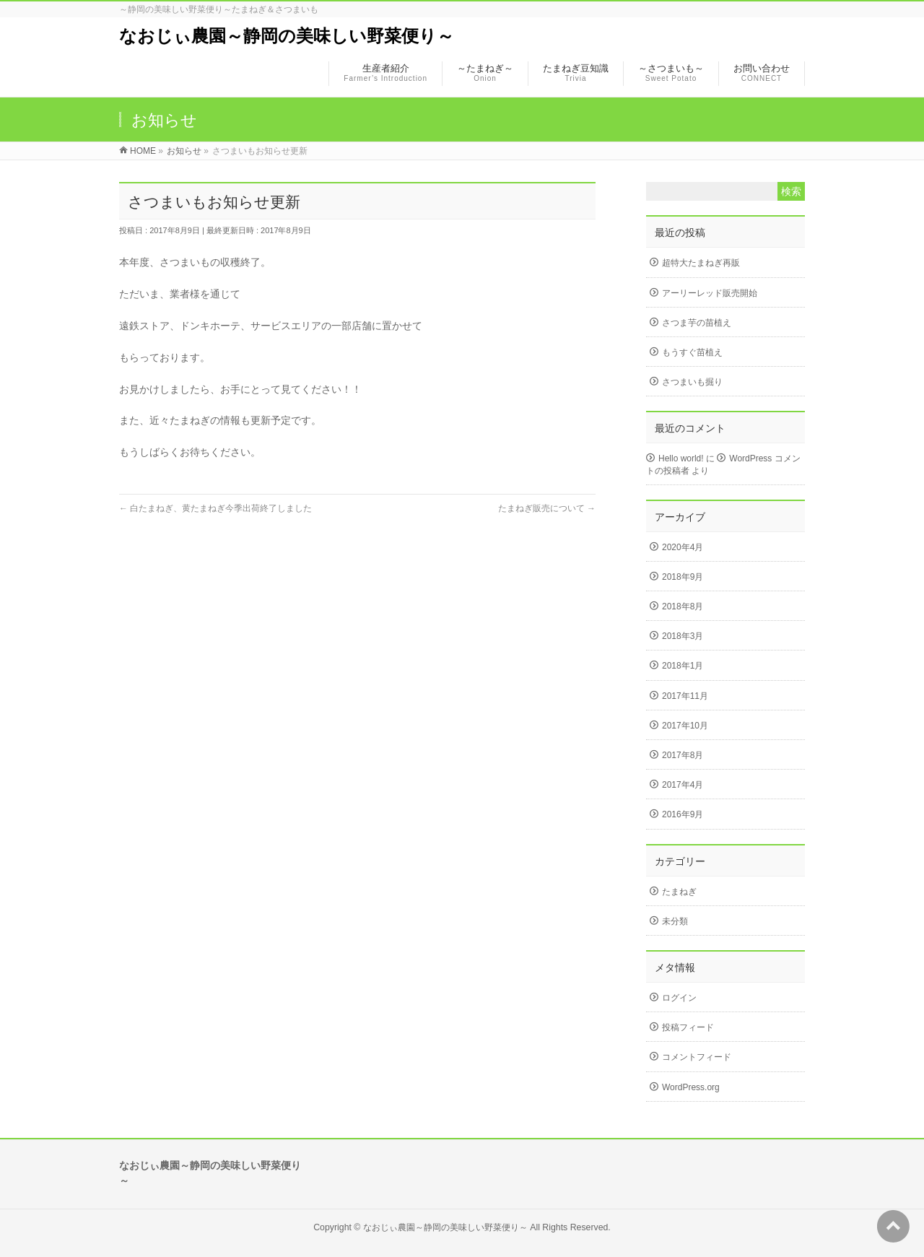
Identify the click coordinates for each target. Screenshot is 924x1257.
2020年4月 (682, 547)
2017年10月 (685, 726)
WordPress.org (691, 1087)
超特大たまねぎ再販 (701, 263)
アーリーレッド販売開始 (709, 293)
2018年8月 (682, 606)
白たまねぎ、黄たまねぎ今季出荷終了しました (215, 508)
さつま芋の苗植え (696, 323)
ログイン (679, 998)
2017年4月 (682, 785)
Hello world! (681, 458)
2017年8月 (682, 755)
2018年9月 (682, 577)
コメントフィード (696, 1057)
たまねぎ (679, 892)
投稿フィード (688, 1027)
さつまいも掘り (692, 382)
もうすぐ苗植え (692, 352)
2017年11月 (685, 696)
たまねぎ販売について (547, 508)
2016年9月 (682, 814)
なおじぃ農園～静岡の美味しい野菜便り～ (286, 35)
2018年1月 (682, 666)
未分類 (675, 921)
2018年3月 (682, 636)
